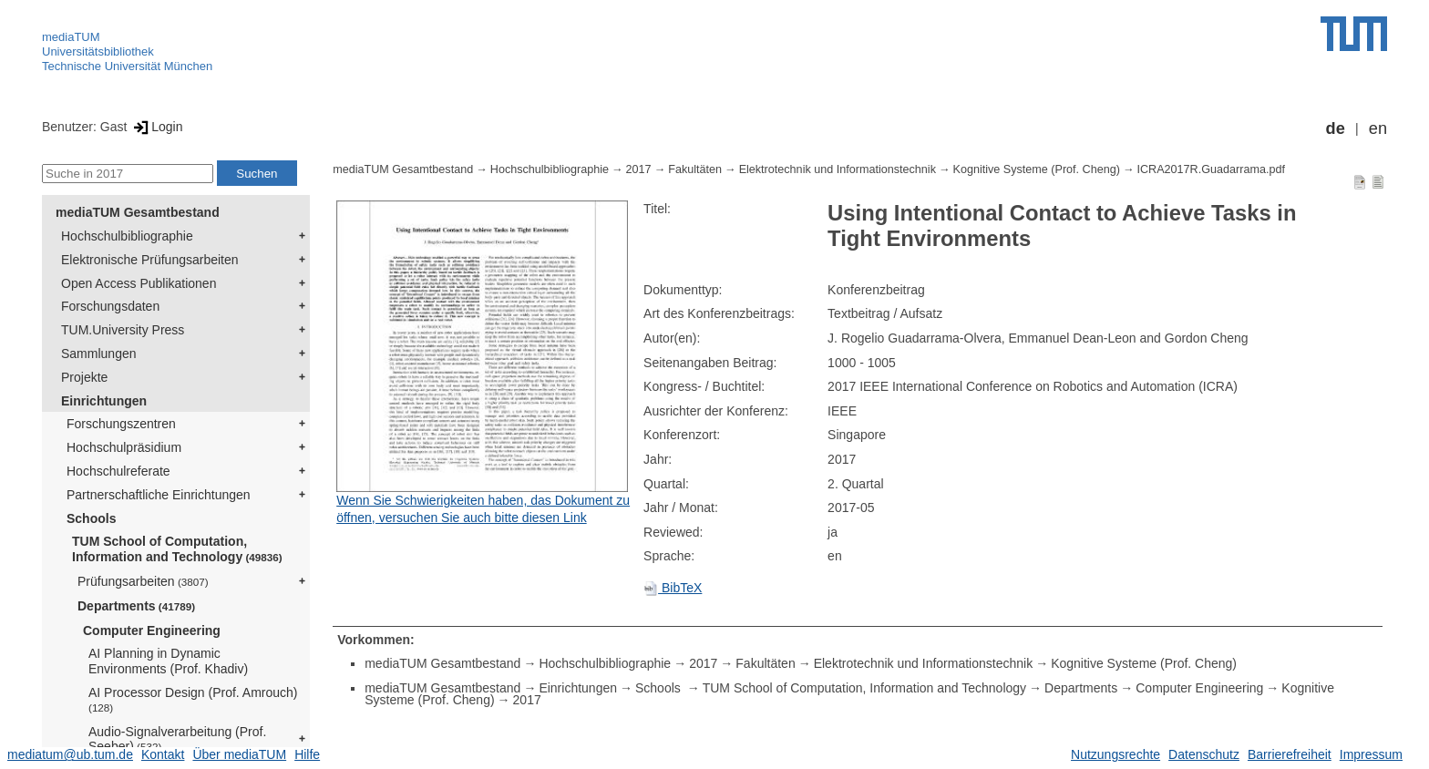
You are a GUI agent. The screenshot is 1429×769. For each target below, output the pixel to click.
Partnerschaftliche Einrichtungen (159, 494)
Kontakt (162, 754)
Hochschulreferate (118, 471)
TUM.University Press (122, 330)
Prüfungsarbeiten (143, 581)
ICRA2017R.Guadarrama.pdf (1211, 169)
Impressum (1371, 754)
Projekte (84, 377)
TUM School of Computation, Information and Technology (177, 549)
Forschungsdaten (110, 306)
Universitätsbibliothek (98, 51)
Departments (136, 606)
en (1378, 128)
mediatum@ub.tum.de (70, 754)
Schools (91, 518)
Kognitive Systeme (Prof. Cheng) (1036, 169)
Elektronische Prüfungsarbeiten (150, 259)
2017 (639, 169)
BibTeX (672, 587)
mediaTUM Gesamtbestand (138, 212)
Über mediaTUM (239, 754)
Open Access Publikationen (138, 283)
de (1335, 128)
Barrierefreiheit (1289, 754)
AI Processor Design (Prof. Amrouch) (193, 699)
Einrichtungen (104, 401)
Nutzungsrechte (1115, 754)
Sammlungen (99, 353)
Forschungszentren (121, 423)
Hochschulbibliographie (127, 236)
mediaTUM (71, 37)
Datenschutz (1203, 754)
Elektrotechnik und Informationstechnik (837, 169)
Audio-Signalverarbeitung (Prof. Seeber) (177, 739)
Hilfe (307, 754)
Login (156, 126)
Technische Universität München (127, 66)
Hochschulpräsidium (124, 447)
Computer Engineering (152, 630)
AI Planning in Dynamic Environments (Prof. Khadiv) (168, 661)
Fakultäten (695, 169)
